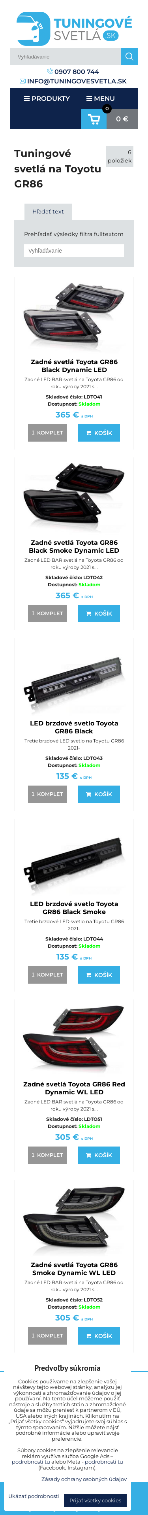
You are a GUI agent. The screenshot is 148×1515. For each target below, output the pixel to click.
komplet (46, 432)
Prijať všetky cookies (95, 1500)
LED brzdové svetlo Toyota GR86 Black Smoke (74, 908)
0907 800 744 (73, 72)
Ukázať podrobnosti (33, 1496)
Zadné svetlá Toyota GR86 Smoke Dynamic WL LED (74, 1269)
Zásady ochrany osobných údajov (84, 1479)
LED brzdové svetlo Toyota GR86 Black (74, 727)
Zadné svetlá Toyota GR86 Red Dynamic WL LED (74, 1088)
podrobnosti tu (31, 1461)
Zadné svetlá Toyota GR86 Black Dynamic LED (74, 366)
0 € (122, 119)
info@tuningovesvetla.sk (73, 81)
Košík (99, 432)
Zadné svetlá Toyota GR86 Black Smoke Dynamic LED (74, 546)
